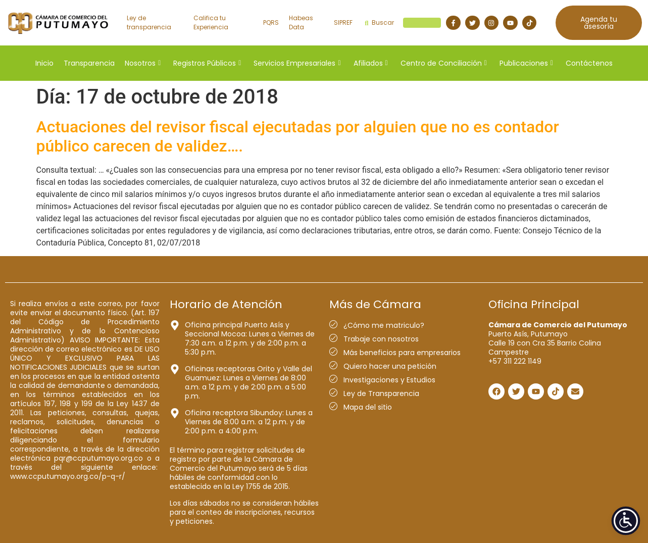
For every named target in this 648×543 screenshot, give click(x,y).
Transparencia (89, 63)
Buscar (403, 23)
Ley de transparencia (149, 22)
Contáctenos (589, 63)
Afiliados (371, 63)
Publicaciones (526, 63)
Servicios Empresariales (297, 63)
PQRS (271, 22)
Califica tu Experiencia (210, 22)
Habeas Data (301, 22)
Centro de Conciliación (444, 63)
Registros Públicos (207, 63)
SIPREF (343, 22)
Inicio (44, 63)
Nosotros (143, 63)
